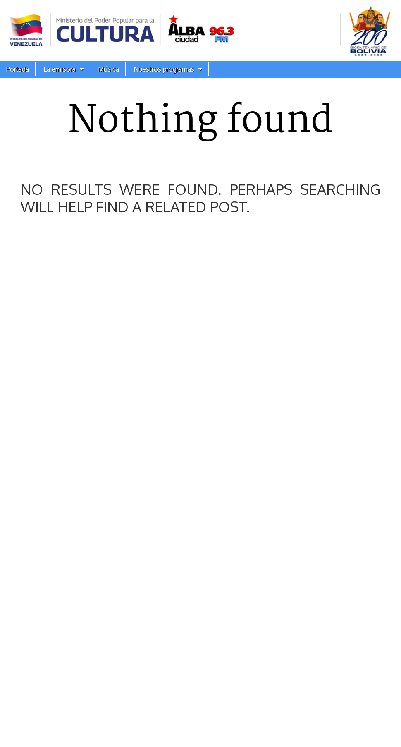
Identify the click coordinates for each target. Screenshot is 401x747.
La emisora (59, 69)
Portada (17, 69)
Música (108, 69)
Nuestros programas (164, 69)
